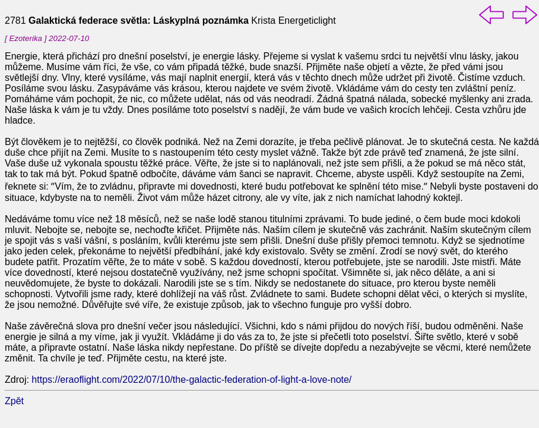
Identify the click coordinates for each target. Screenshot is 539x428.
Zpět (14, 401)
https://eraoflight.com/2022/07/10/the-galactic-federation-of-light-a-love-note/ (191, 379)
